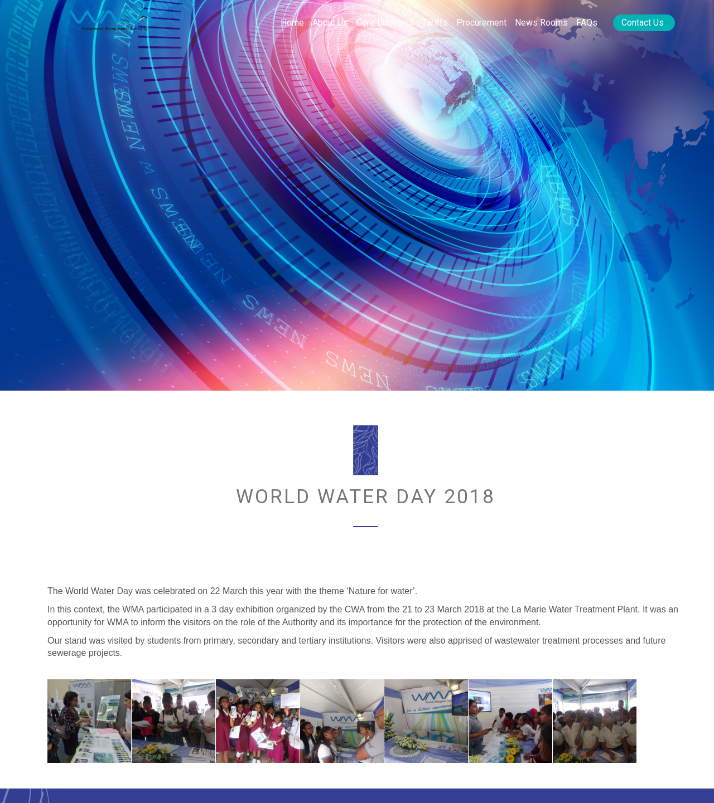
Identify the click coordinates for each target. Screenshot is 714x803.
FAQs (586, 22)
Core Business (385, 22)
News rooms (541, 22)
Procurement (481, 22)
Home (292, 22)
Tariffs (435, 22)
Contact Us (642, 22)
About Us (330, 22)
